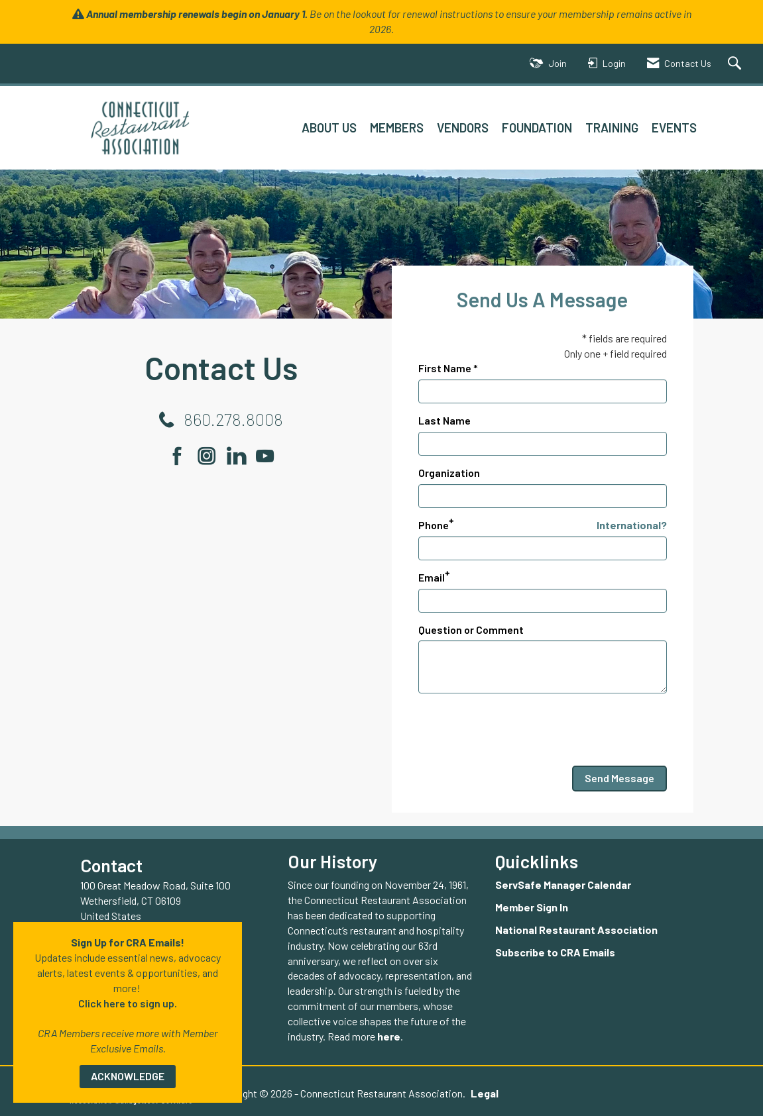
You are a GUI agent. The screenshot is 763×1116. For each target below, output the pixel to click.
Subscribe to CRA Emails (555, 952)
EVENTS (674, 127)
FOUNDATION (537, 127)
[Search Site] (736, 64)
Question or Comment (471, 629)
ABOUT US (329, 127)
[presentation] (519, 730)
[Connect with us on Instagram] (211, 455)
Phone (433, 525)
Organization (449, 472)
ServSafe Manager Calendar (563, 884)
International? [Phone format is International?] (632, 525)
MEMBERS (397, 127)
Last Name (444, 420)
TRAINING (611, 127)
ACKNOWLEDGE (127, 1076)
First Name (444, 368)
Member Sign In (531, 907)
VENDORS (463, 127)
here (388, 1036)
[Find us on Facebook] (182, 455)
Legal (485, 1093)
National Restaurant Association (576, 929)
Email (431, 577)
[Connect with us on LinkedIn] (240, 455)
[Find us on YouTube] (265, 455)
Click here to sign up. (127, 1003)
